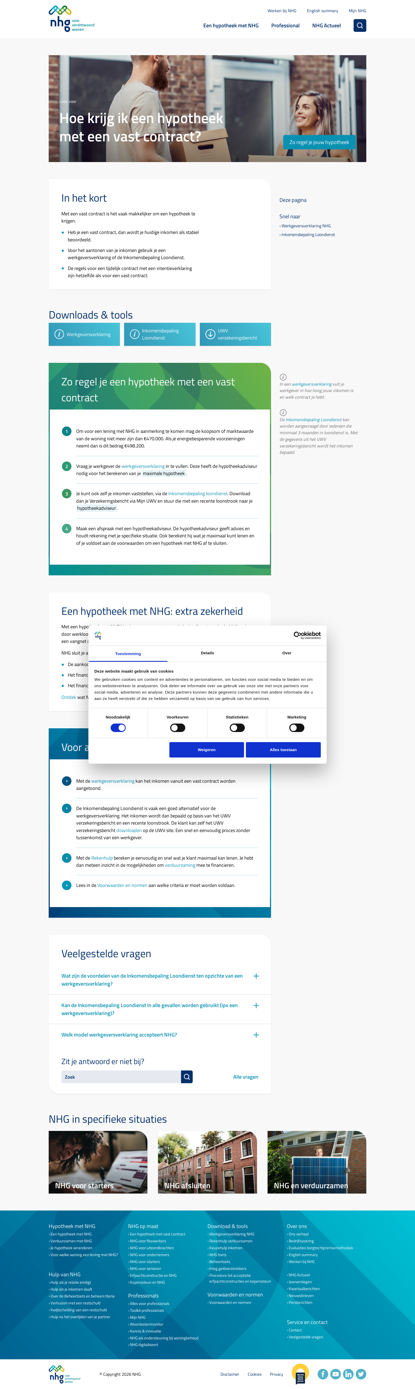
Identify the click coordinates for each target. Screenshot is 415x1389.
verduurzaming (180, 865)
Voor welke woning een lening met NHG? (84, 1255)
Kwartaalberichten (304, 1289)
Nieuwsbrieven (301, 1296)
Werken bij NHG (282, 10)
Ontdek (68, 697)
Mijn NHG (357, 10)
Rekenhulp (102, 857)
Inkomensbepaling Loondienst (308, 234)
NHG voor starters (145, 1262)
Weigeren (206, 749)
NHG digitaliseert (144, 1345)
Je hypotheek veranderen (71, 1248)
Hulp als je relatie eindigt (71, 1282)
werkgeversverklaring (143, 466)
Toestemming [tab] (128, 653)
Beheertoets (219, 1262)
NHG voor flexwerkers (148, 1241)
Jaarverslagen (300, 1282)
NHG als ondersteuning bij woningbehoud (164, 1338)
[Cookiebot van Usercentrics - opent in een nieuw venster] (297, 635)
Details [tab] (207, 653)
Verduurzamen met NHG (71, 1241)
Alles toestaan (283, 749)
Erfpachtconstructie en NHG (153, 1275)
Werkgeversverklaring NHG (306, 226)
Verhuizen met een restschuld (76, 1303)
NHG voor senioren (145, 1269)
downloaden (129, 830)
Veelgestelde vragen (306, 1337)
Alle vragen (245, 1077)
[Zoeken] (360, 25)
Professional (285, 25)
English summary (322, 10)
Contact (295, 1330)
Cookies (254, 1374)
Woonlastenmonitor (146, 1324)
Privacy (276, 1374)
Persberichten (300, 1302)
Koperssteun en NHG (147, 1282)
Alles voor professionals (149, 1304)
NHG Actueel (326, 25)
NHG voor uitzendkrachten (152, 1248)
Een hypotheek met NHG (231, 25)
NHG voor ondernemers (149, 1255)
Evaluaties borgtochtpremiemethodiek (321, 1248)
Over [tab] (287, 653)
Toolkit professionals (147, 1310)
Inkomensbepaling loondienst (197, 493)
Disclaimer (229, 1374)
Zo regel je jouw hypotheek (319, 142)
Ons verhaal (299, 1234)
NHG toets (218, 1255)
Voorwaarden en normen (122, 885)
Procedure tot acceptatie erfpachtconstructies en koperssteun (240, 1278)
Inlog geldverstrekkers (227, 1269)
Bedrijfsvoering (301, 1241)
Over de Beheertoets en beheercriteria (83, 1296)
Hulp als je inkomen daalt (71, 1289)
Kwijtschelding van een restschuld (79, 1310)
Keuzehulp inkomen (225, 1248)
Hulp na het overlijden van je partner (80, 1317)
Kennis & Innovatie (145, 1331)
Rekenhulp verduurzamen (230, 1241)
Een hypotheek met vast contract (157, 1234)
